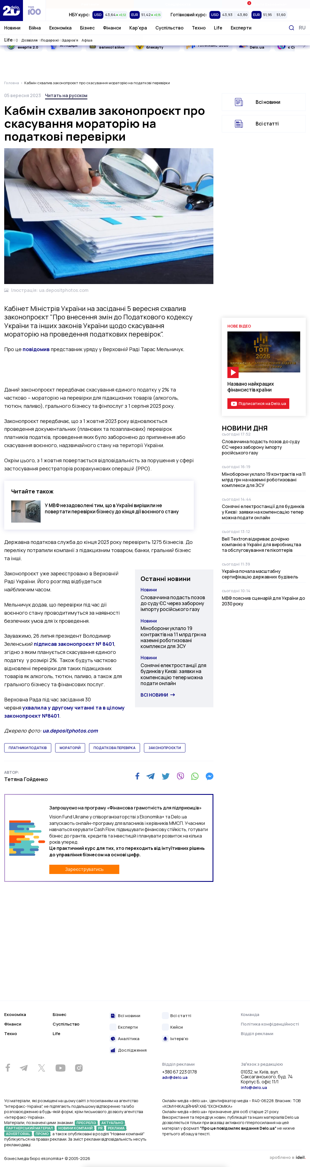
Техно (199, 28)
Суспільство (169, 28)
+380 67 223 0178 (179, 1072)
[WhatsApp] (195, 776)
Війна (35, 28)
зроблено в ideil (287, 1158)
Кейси (176, 1027)
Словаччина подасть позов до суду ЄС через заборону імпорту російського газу (173, 603)
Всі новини (154, 695)
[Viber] (180, 776)
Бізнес (87, 28)
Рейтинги (90, 4)
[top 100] (34, 10)
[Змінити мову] (302, 28)
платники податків (28, 747)
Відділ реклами (257, 1033)
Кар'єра (138, 28)
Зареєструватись (84, 869)
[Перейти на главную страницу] (11, 10)
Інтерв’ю (179, 1038)
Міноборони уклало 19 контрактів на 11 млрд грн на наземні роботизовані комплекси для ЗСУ (173, 637)
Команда (250, 1014)
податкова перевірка (115, 747)
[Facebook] (137, 776)
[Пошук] (291, 27)
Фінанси (112, 28)
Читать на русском (66, 95)
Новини (12, 28)
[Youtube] (60, 1068)
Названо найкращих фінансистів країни (250, 387)
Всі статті (267, 123)
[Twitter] (165, 776)
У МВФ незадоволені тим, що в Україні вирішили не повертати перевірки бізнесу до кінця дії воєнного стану (112, 508)
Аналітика (128, 1038)
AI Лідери (69, 45)
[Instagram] (78, 1068)
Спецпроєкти (178, 4)
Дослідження (132, 1050)
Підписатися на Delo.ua (262, 403)
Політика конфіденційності (270, 1024)
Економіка (60, 28)
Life (218, 28)
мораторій (70, 747)
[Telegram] (150, 776)
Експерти (241, 28)
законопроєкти (164, 747)
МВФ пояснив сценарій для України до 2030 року (263, 601)
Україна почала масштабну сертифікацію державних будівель (260, 574)
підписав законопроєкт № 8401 (74, 643)
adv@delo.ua (174, 1077)
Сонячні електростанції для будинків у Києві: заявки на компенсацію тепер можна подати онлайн (173, 674)
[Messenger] (209, 776)
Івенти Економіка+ (266, 4)
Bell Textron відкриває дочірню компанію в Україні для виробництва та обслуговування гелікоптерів (261, 544)
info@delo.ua (254, 1087)
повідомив (36, 349)
